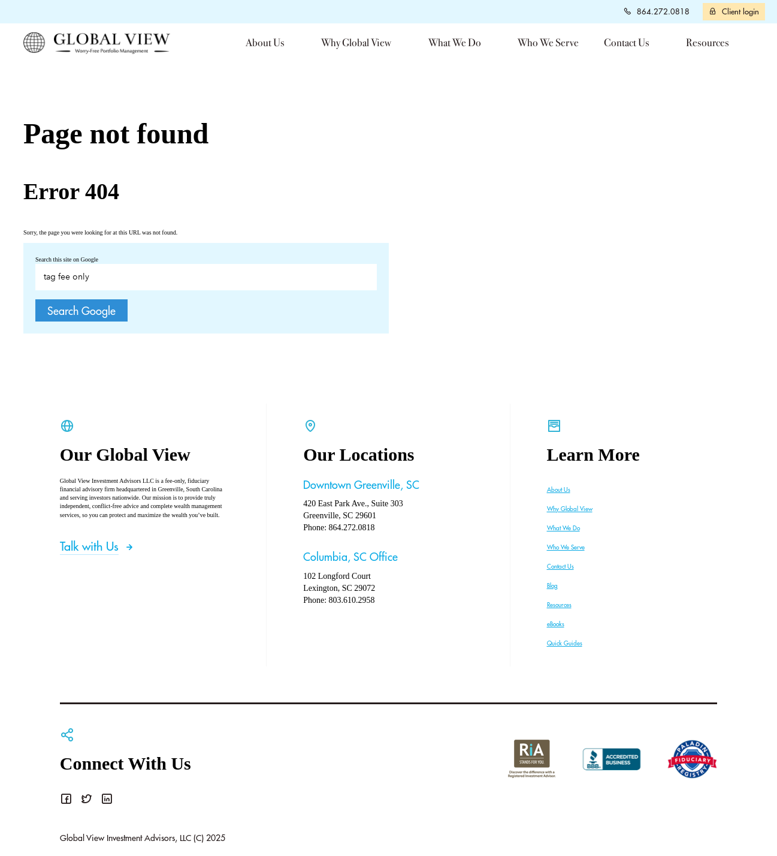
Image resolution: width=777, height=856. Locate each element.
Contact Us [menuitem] (626, 42)
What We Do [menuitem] (454, 42)
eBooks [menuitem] (555, 624)
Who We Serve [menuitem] (548, 42)
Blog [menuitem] (552, 585)
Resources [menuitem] (707, 42)
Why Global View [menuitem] (356, 42)
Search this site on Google (66, 259)
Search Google (81, 310)
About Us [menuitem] (265, 42)
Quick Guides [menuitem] (564, 643)
